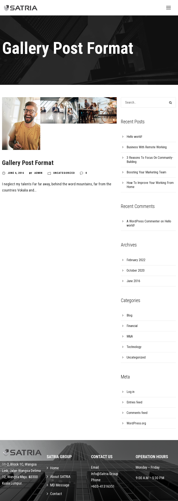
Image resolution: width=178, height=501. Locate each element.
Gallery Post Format (27, 163)
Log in (130, 392)
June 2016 (133, 281)
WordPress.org (136, 423)
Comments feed (137, 413)
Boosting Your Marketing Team (146, 172)
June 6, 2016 (16, 173)
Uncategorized (64, 173)
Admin (38, 173)
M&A (130, 336)
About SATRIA (60, 476)
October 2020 (136, 270)
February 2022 (136, 260)
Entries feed (134, 402)
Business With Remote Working (147, 147)
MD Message (59, 485)
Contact (56, 494)
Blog (129, 315)
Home (54, 468)
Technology (134, 347)
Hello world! (134, 137)
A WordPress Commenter (143, 221)
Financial (132, 326)
